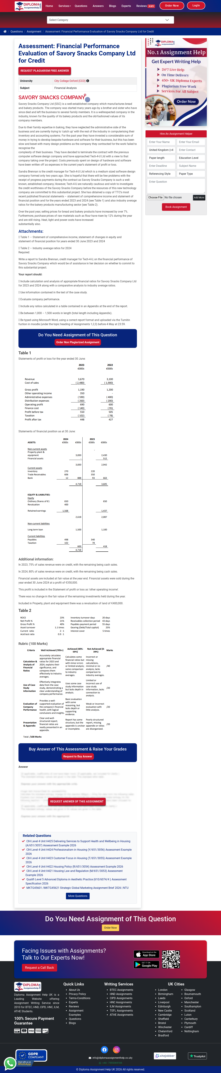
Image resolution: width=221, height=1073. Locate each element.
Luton (187, 1014)
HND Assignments (121, 994)
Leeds (161, 998)
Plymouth (190, 1023)
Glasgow (189, 990)
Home (49, 6)
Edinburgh (164, 1006)
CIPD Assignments (121, 998)
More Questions (77, 896)
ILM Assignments (120, 1006)
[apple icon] (146, 954)
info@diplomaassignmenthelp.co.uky (110, 1057)
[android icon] (146, 965)
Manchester (191, 1002)
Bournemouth (192, 994)
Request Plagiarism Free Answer (45, 70)
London (162, 990)
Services (64, 6)
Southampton (192, 1006)
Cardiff (188, 1027)
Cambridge (164, 1014)
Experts (126, 6)
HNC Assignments (121, 1002)
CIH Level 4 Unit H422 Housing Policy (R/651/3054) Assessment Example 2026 (74, 866)
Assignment (34, 31)
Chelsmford (165, 1031)
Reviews (145, 6)
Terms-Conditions (79, 998)
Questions (81, 6)
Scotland (189, 1010)
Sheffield (163, 1019)
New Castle (165, 1010)
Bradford (163, 1035)
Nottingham (191, 1031)
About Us (74, 990)
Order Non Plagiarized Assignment (77, 342)
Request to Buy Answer (77, 756)
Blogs (112, 6)
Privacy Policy (77, 994)
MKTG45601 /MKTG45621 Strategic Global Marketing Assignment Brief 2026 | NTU (77, 887)
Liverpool (163, 1002)
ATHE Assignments (121, 1014)
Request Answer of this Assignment (77, 801)
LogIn (196, 5)
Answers (98, 6)
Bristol (162, 1023)
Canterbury (191, 1019)
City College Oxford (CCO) (70, 81)
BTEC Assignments (121, 990)
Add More (199, 197)
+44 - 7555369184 (110, 1062)
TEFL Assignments (121, 1010)
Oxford (188, 998)
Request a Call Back (39, 968)
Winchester (165, 1027)
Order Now (172, 5)
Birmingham (165, 994)
